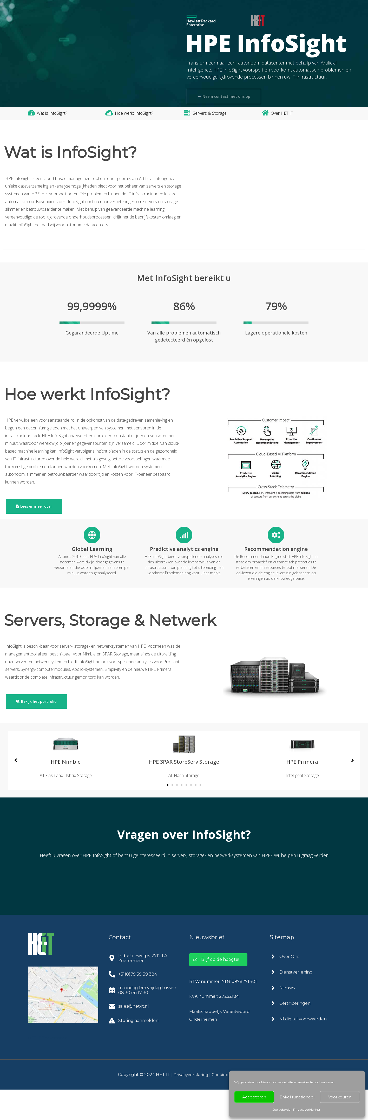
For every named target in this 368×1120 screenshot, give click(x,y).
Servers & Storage (210, 113)
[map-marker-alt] (144, 989)
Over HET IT (282, 113)
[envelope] (129, 1036)
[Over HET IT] (265, 113)
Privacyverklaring (306, 1109)
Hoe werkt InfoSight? (134, 113)
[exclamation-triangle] (134, 1051)
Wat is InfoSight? (52, 113)
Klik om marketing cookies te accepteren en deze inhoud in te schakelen (300, 220)
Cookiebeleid (281, 1109)
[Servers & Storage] (187, 113)
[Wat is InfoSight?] (31, 113)
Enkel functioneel (297, 1097)
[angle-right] (284, 987)
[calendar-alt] (144, 1021)
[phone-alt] (133, 1004)
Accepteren (254, 1097)
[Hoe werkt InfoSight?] (109, 113)
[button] (167, 815)
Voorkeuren (340, 1097)
